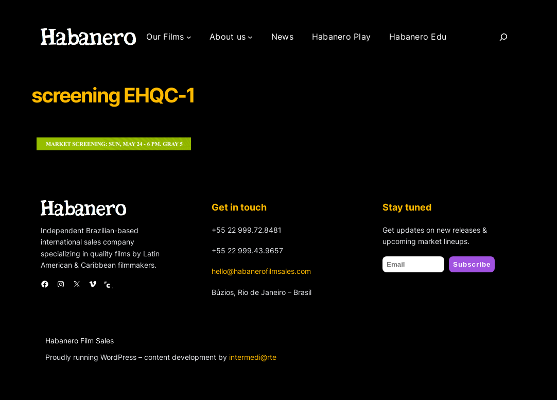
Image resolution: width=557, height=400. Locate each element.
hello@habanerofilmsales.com (261, 271)
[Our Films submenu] (189, 37)
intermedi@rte (252, 357)
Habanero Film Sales (79, 340)
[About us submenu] (250, 37)
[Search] (503, 37)
